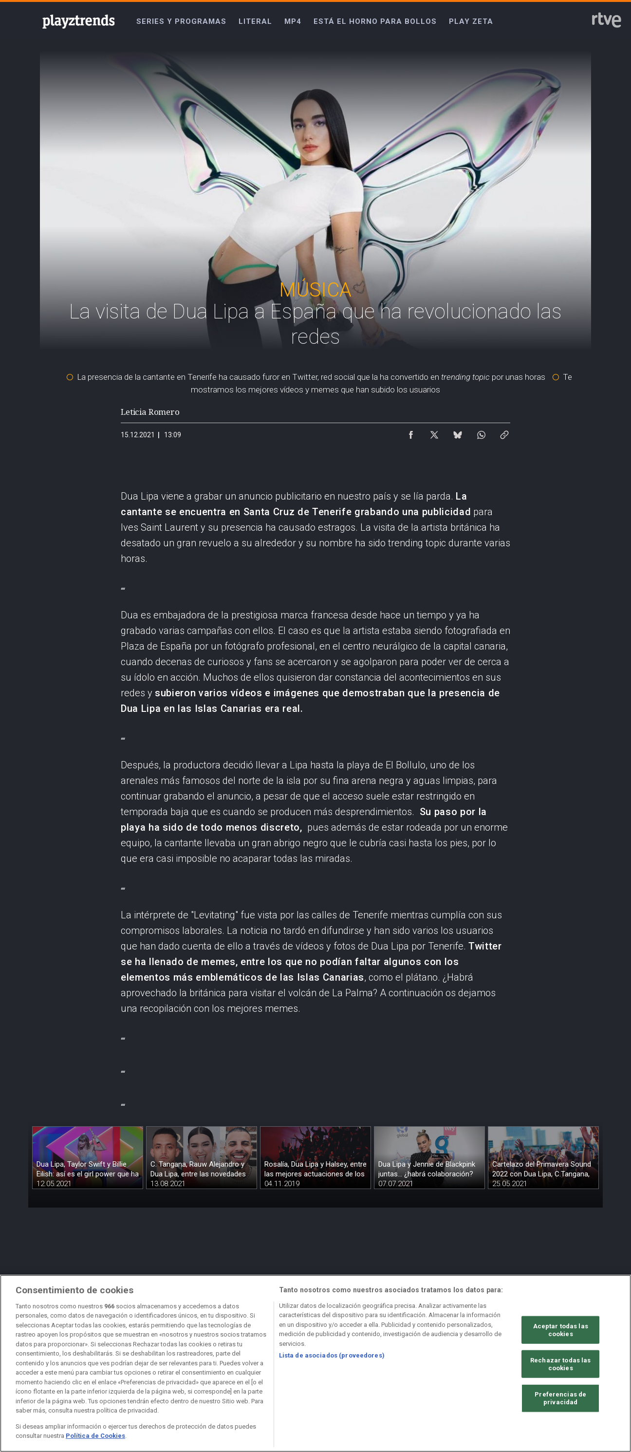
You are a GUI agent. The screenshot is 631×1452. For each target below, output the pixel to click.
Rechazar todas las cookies (560, 1364)
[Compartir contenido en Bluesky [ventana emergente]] (457, 432)
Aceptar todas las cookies (560, 1330)
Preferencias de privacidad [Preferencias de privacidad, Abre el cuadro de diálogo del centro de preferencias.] (560, 1398)
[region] (315, 1363)
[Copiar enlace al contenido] (504, 432)
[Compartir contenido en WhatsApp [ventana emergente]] (481, 432)
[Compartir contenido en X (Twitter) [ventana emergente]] (434, 432)
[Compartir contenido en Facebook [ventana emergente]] (411, 432)
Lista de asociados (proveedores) (332, 1355)
